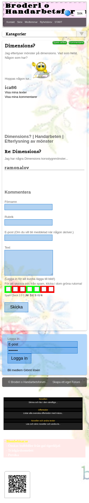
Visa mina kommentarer (21, 97)
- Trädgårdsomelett (18, 450)
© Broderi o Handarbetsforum (26, 382)
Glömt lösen (31, 370)
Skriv (20, 22)
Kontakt (10, 22)
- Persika (11, 455)
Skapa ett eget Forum (66, 382)
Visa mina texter (16, 92)
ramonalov (17, 167)
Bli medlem (15, 370)
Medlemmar (31, 22)
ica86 (11, 87)
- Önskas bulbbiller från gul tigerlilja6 (32, 446)
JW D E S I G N (33, 295)
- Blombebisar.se (16, 441)
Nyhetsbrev (46, 22)
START (58, 22)
